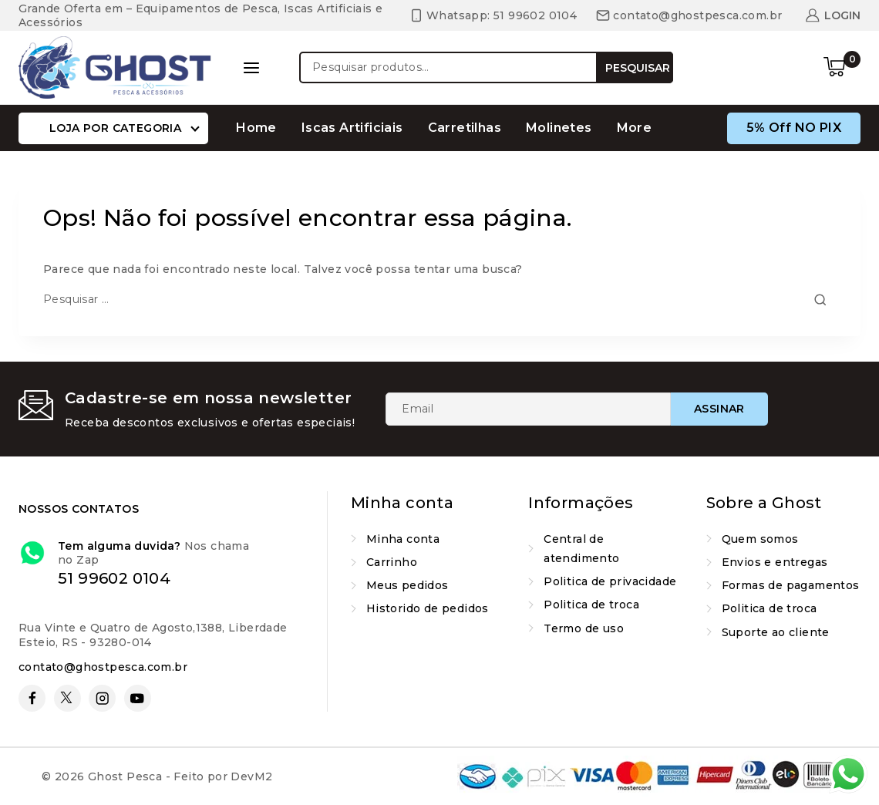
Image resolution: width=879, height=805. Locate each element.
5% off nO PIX (793, 127)
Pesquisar (637, 68)
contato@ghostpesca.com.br (103, 667)
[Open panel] (251, 68)
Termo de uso (584, 628)
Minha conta (403, 539)
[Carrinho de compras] (841, 67)
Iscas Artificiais (352, 127)
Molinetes (559, 127)
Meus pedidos (407, 585)
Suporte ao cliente (776, 632)
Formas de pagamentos (791, 585)
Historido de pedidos (427, 608)
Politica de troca (591, 604)
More (634, 127)
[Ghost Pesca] (115, 67)
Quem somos (760, 539)
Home (256, 127)
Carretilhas (464, 127)
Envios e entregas (775, 562)
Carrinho (391, 562)
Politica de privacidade (610, 581)
